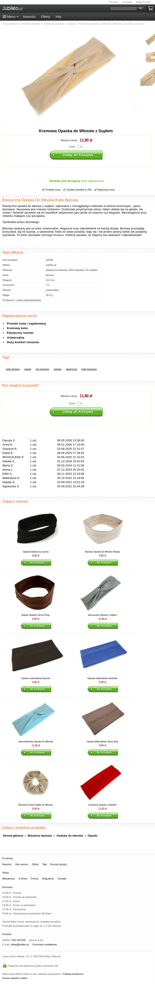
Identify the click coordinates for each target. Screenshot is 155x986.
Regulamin (48, 878)
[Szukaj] (123, 8)
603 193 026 (19, 940)
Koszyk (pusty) (58, 864)
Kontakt (127, 2)
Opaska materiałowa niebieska (102, 678)
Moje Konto (143, 2)
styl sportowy (42, 369)
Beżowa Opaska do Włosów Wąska (102, 552)
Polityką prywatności (73, 974)
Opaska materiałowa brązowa (35, 678)
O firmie (23, 878)
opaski (27, 369)
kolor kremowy (89, 369)
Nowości (29, 16)
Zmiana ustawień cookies (14, 978)
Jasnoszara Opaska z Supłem (102, 615)
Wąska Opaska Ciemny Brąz (36, 615)
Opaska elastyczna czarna (36, 552)
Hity (58, 16)
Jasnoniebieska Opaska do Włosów (35, 741)
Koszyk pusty (151, 8)
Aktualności (8, 878)
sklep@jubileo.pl (20, 944)
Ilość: (72, 146)
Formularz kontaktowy (44, 944)
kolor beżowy (13, 369)
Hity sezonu (21, 864)
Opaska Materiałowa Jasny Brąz (102, 741)
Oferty (45, 16)
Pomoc (114, 2)
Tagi (44, 864)
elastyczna (71, 369)
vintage (58, 369)
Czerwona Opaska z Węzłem (102, 805)
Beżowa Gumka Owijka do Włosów (36, 805)
